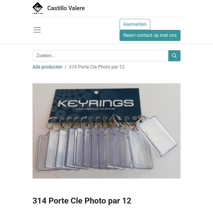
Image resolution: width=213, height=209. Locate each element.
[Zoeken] (174, 55)
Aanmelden (135, 24)
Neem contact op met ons (150, 35)
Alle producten (47, 67)
